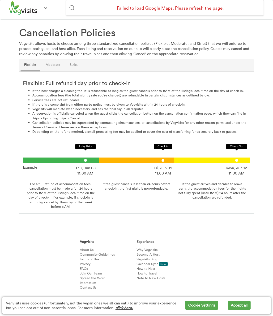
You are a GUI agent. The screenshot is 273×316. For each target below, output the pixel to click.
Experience (145, 241)
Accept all (239, 305)
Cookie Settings (201, 305)
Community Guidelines (97, 254)
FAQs (84, 268)
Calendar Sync (152, 264)
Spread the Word (92, 278)
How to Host (145, 268)
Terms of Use (89, 259)
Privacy (85, 264)
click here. (124, 307)
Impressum (88, 282)
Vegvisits (87, 241)
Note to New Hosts (150, 278)
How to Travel (146, 273)
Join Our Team (91, 273)
